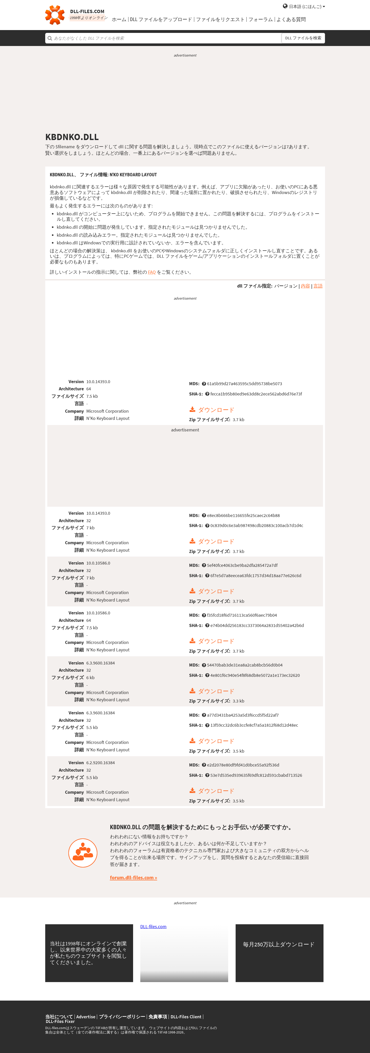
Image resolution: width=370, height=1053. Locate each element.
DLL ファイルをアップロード (161, 19)
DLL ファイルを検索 (303, 37)
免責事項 (158, 1016)
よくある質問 (291, 19)
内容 (305, 286)
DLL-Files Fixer (60, 1021)
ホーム (119, 19)
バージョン (286, 286)
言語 (318, 286)
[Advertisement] (185, 95)
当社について (59, 1016)
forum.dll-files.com (132, 877)
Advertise (85, 1016)
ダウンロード (216, 409)
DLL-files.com (153, 926)
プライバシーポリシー (122, 1016)
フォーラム (260, 19)
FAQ (152, 272)
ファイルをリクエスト (220, 19)
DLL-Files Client (186, 1016)
